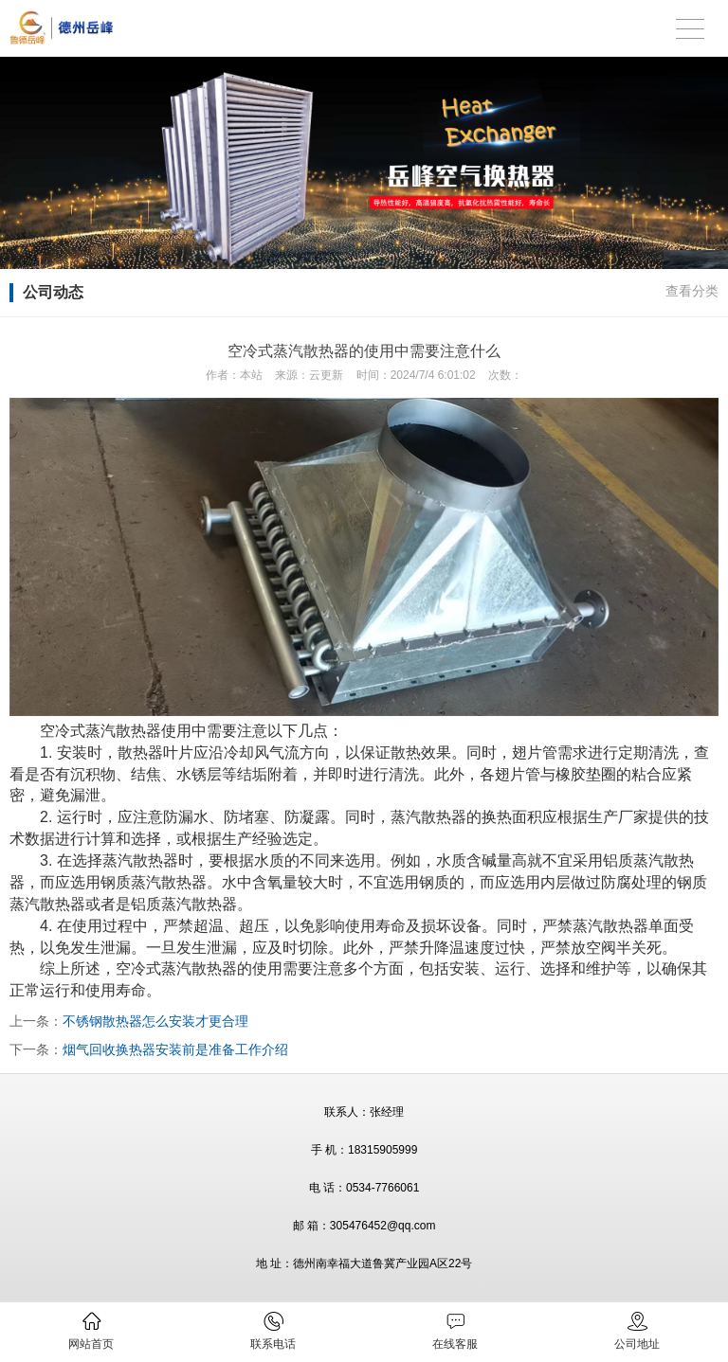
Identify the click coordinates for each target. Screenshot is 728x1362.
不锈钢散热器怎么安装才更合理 (155, 1021)
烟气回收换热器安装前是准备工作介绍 (175, 1049)
